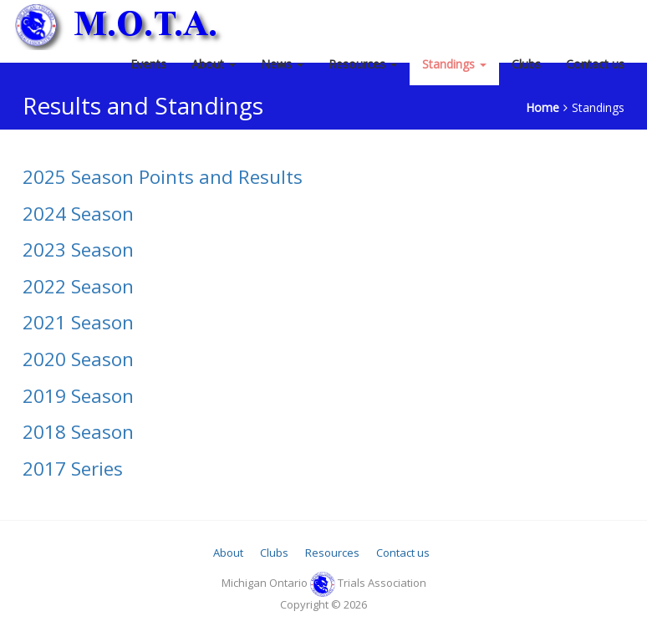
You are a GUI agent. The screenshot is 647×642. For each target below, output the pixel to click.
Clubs (526, 64)
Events (148, 64)
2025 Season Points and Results (163, 177)
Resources (363, 64)
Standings (454, 64)
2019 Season (78, 396)
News (282, 64)
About (213, 64)
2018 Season (78, 432)
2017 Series (73, 469)
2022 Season (78, 286)
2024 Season (78, 214)
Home (542, 107)
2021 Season (78, 322)
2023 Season (78, 249)
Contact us (595, 64)
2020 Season (78, 359)
